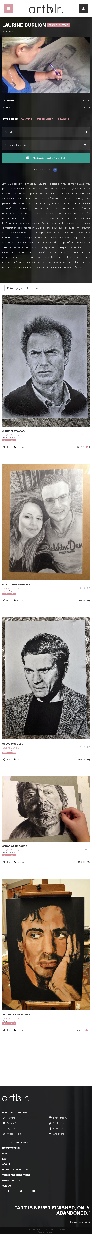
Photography (58, 1117)
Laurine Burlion (10, 435)
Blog (5, 1153)
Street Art (56, 1128)
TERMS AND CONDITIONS (16, 1175)
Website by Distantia (46, 1232)
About (6, 1164)
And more (56, 1133)
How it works (11, 1148)
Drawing (9, 1123)
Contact (7, 1186)
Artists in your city (15, 1142)
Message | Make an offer (46, 157)
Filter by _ (15, 288)
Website (9, 132)
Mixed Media (12, 1133)
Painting (9, 1117)
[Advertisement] (46, 1064)
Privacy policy (11, 1180)
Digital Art (10, 1128)
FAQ (4, 1159)
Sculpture (56, 1123)
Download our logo (15, 1169)
